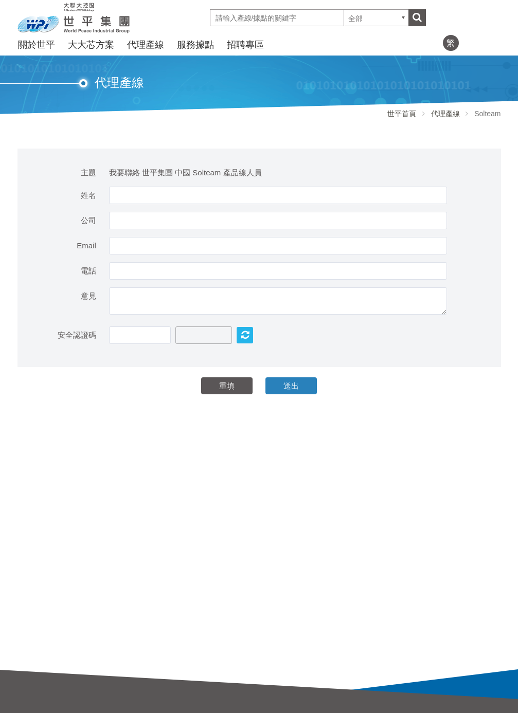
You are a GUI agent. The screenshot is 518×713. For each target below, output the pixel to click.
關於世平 (36, 45)
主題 (88, 172)
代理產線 (145, 45)
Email (86, 245)
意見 (88, 295)
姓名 (88, 195)
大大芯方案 (91, 45)
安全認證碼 (77, 335)
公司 (88, 220)
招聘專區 (245, 45)
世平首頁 (401, 113)
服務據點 (195, 45)
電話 (88, 270)
